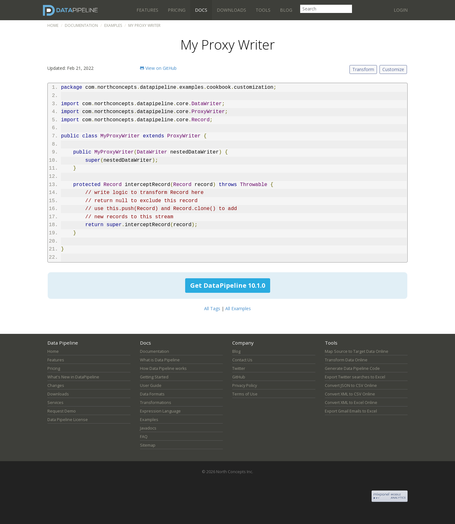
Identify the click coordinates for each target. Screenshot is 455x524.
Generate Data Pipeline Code (352, 368)
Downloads (231, 10)
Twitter (238, 368)
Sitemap (147, 445)
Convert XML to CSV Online (350, 394)
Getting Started (154, 377)
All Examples (238, 308)
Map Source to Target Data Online (356, 351)
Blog (286, 10)
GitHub (238, 377)
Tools (263, 10)
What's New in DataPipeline (73, 377)
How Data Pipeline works (163, 368)
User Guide (150, 385)
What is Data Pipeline (160, 360)
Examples (113, 25)
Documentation (81, 25)
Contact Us (242, 360)
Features (147, 10)
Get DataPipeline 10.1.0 (227, 285)
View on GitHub (158, 68)
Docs (201, 10)
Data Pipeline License (67, 419)
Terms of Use (245, 394)
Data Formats (152, 394)
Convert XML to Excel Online (351, 402)
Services (55, 402)
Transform (363, 69)
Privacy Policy (244, 385)
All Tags (212, 308)
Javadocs (148, 428)
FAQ (144, 436)
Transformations (155, 402)
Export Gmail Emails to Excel (351, 411)
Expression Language (160, 411)
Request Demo (61, 411)
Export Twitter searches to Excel (355, 377)
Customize (393, 69)
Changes (55, 385)
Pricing (176, 10)
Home (52, 25)
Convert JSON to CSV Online (351, 385)
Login (401, 10)
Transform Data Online (346, 360)
